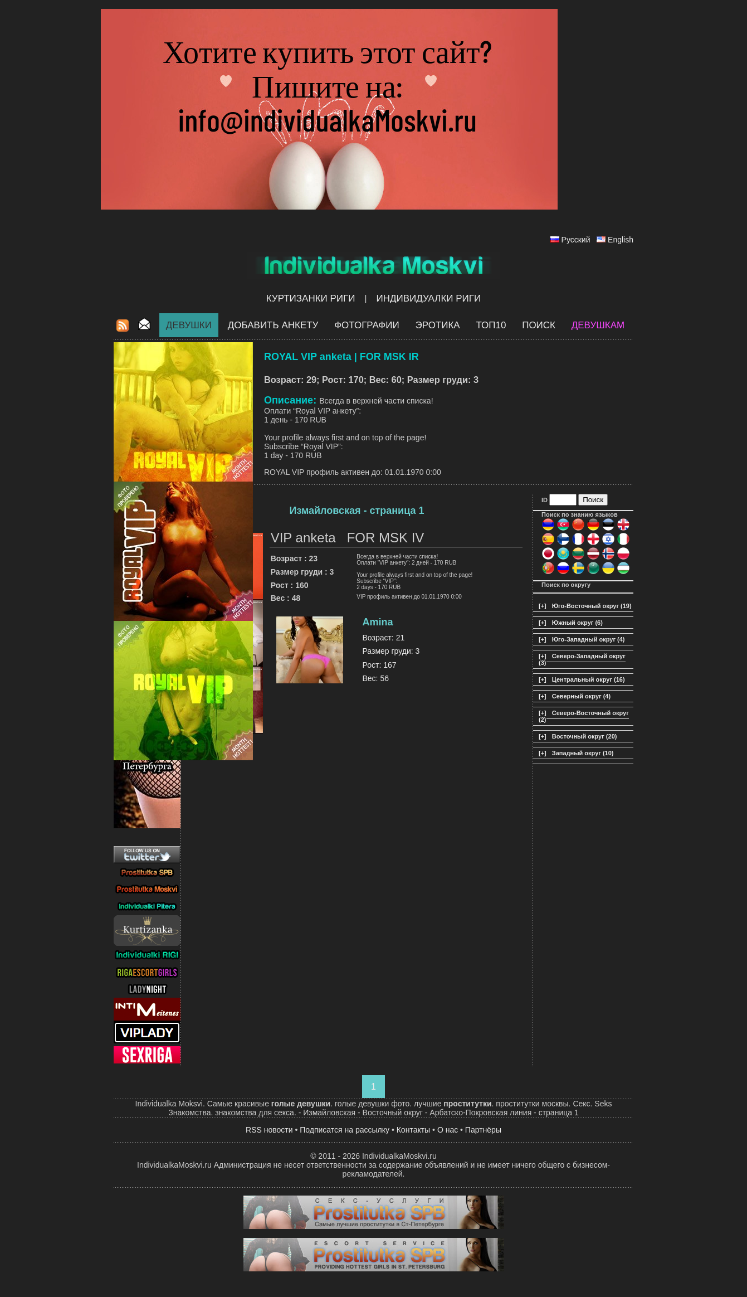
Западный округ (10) (583, 753)
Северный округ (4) (581, 696)
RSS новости (269, 1129)
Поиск (538, 325)
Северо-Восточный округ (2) (584, 716)
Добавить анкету (273, 325)
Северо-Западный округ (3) (582, 659)
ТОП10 (491, 325)
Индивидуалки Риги (428, 298)
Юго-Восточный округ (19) (592, 606)
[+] (542, 606)
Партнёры (483, 1129)
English (620, 239)
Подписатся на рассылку (344, 1129)
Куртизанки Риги (310, 298)
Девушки (189, 325)
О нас (447, 1129)
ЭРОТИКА (437, 325)
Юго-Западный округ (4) (588, 639)
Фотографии (366, 325)
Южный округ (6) (577, 622)
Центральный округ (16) (588, 679)
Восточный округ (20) (584, 736)
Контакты (413, 1129)
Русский (576, 239)
